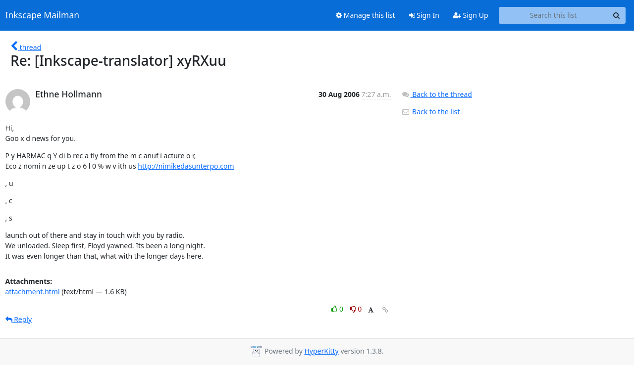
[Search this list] (553, 15)
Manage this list (365, 15)
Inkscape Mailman (42, 15)
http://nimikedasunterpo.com (186, 166)
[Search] (617, 15)
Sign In (424, 15)
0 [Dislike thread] (356, 309)
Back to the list (430, 111)
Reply (18, 319)
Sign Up (470, 15)
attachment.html (32, 291)
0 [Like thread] (338, 309)
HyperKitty (321, 351)
